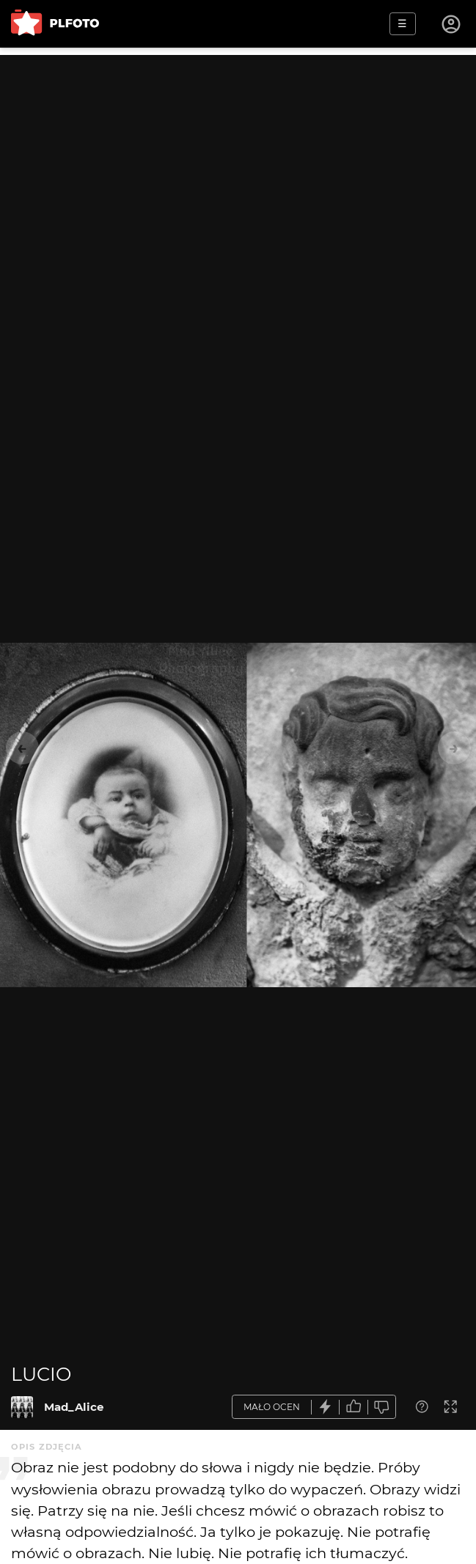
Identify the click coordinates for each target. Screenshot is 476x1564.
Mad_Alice (73, 1407)
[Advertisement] (238, 157)
